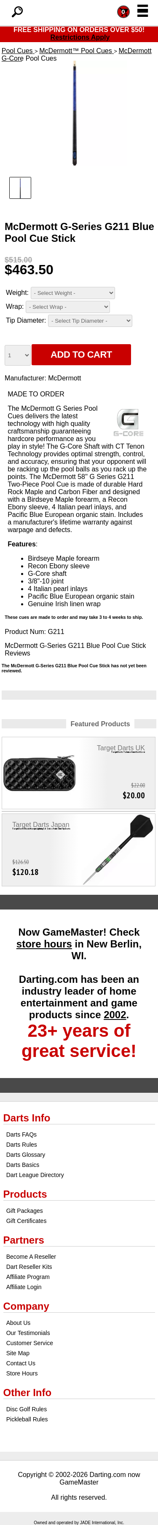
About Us (18, 1322)
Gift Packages (24, 1210)
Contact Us (20, 1363)
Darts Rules (21, 1144)
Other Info (27, 1392)
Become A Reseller (31, 1256)
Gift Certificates (26, 1220)
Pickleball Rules (27, 1419)
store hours (44, 944)
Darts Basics (23, 1164)
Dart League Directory (35, 1175)
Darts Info (27, 1118)
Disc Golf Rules (26, 1409)
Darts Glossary (26, 1154)
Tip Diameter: (26, 320)
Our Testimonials (28, 1333)
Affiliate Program (28, 1277)
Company (26, 1306)
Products (25, 1194)
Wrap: (15, 306)
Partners (23, 1240)
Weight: (17, 292)
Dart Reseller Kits (29, 1266)
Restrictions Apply (80, 37)
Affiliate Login (24, 1287)
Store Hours (22, 1373)
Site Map (17, 1353)
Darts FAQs (21, 1134)
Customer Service (29, 1343)
